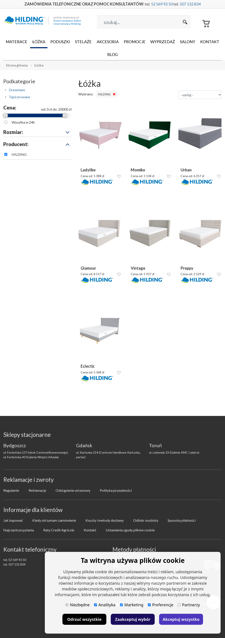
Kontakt (209, 41)
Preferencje (160, 604)
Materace (16, 41)
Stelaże (83, 41)
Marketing (131, 604)
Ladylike (88, 170)
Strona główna (17, 65)
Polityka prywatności (116, 490)
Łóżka (38, 41)
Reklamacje (37, 490)
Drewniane (15, 90)
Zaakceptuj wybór (132, 619)
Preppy (187, 268)
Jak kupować (13, 520)
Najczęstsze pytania (18, 530)
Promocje (134, 41)
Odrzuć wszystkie (84, 619)
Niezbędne (77, 604)
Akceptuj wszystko (181, 619)
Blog (112, 54)
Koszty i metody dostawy (104, 520)
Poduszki (60, 41)
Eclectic (88, 366)
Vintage (138, 268)
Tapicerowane (17, 97)
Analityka (104, 604)
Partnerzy (189, 604)
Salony (187, 41)
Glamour (88, 268)
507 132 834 (190, 4)
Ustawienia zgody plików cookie (130, 530)
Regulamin (11, 490)
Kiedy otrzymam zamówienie (54, 520)
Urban (186, 170)
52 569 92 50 (162, 4)
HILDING (19, 154)
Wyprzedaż (162, 41)
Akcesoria (108, 41)
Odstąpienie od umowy (73, 490)
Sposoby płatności (182, 520)
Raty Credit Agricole (58, 530)
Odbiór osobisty (145, 520)
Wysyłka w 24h (23, 122)
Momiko (138, 170)
